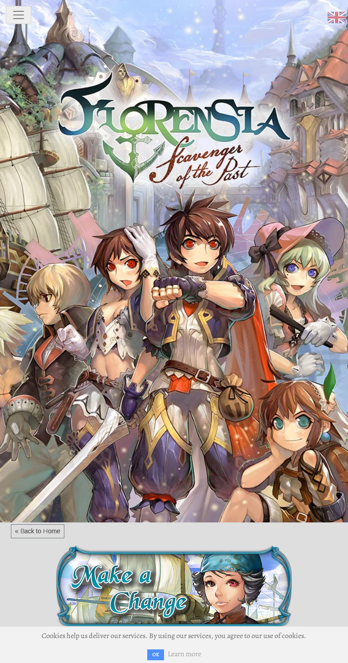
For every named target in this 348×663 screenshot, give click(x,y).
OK (155, 654)
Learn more (184, 654)
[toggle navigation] (18, 15)
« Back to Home (37, 531)
